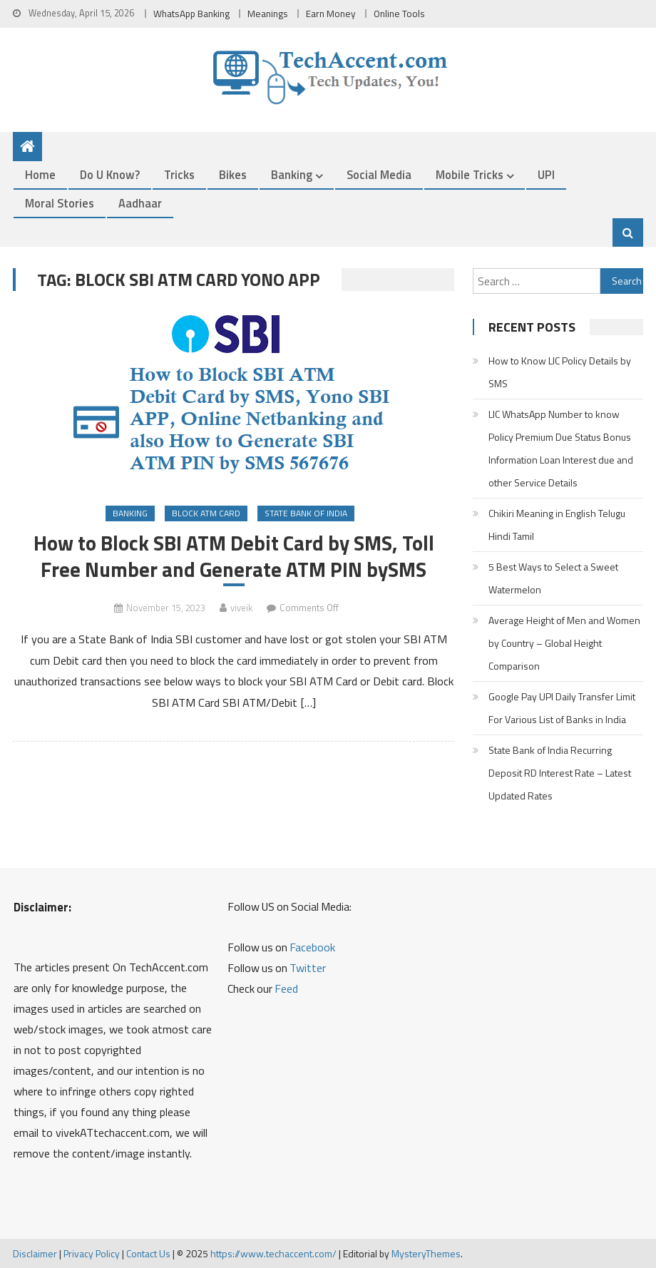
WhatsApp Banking (191, 13)
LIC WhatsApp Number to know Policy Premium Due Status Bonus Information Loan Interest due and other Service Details (560, 448)
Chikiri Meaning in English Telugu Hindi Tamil (556, 524)
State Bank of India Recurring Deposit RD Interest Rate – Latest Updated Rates (559, 772)
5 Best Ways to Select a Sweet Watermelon (553, 578)
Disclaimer (35, 1253)
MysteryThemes (426, 1253)
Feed (286, 988)
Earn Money (331, 13)
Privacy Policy (91, 1253)
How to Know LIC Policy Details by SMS (559, 372)
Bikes (233, 174)
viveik (241, 607)
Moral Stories (59, 203)
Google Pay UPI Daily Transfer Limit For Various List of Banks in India (561, 708)
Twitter (307, 967)
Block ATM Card (206, 513)
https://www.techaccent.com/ (273, 1253)
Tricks (179, 174)
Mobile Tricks (469, 174)
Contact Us (148, 1253)
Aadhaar (140, 203)
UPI (546, 174)
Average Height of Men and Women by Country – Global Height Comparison (564, 643)
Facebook (312, 947)
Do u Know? (110, 174)
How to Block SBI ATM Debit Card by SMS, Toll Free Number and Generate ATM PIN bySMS (234, 556)
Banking (291, 174)
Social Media (379, 174)
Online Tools (399, 13)
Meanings (267, 13)
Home (40, 174)
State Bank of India (306, 513)
